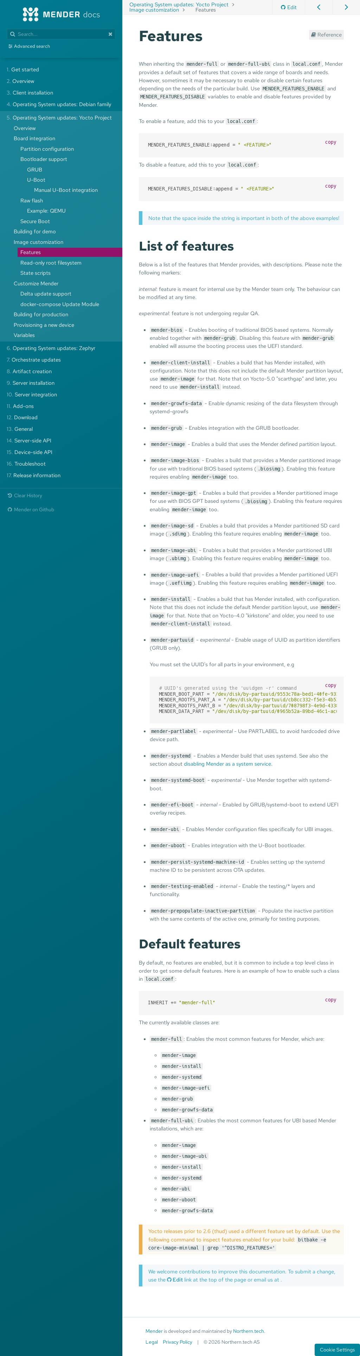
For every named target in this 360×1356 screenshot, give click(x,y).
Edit (289, 7)
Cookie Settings (337, 1350)
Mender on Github (30, 509)
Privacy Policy (177, 1342)
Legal (152, 1342)
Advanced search (32, 46)
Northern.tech (248, 1331)
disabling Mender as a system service (227, 763)
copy (330, 142)
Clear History (24, 495)
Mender (154, 1331)
